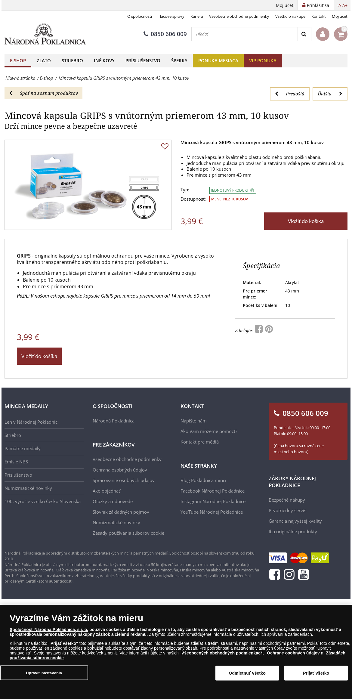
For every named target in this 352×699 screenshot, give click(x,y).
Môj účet (339, 16)
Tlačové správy (171, 16)
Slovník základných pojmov (121, 512)
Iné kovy (104, 60)
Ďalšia (330, 94)
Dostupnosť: (193, 199)
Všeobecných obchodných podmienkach (222, 654)
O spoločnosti (139, 16)
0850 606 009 (165, 34)
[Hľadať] (245, 34)
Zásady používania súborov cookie (128, 533)
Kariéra (196, 16)
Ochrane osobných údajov (293, 654)
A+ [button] (344, 5)
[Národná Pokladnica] (45, 34)
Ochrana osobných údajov (120, 470)
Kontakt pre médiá (200, 442)
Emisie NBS (16, 462)
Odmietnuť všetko (247, 675)
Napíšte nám (194, 421)
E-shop (18, 60)
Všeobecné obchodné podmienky (239, 16)
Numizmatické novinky (28, 488)
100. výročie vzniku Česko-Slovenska (43, 501)
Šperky (179, 60)
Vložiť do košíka (306, 221)
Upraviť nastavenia (44, 674)
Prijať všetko (316, 675)
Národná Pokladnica (113, 421)
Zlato (44, 60)
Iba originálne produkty (293, 531)
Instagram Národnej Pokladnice (213, 501)
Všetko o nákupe (290, 16)
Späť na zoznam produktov (43, 93)
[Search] (304, 34)
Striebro (72, 60)
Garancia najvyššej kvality (295, 521)
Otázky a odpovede (113, 501)
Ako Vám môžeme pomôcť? (209, 431)
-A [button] (339, 5)
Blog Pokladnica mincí (203, 480)
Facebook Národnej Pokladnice (213, 491)
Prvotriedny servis (287, 510)
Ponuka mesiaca (218, 60)
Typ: (185, 190)
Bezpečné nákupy (287, 500)
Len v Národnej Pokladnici (32, 422)
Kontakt (318, 16)
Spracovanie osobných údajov (124, 480)
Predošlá (289, 94)
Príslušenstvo (142, 60)
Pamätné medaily (23, 448)
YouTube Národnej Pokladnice (212, 512)
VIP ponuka (262, 60)
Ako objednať (106, 491)
